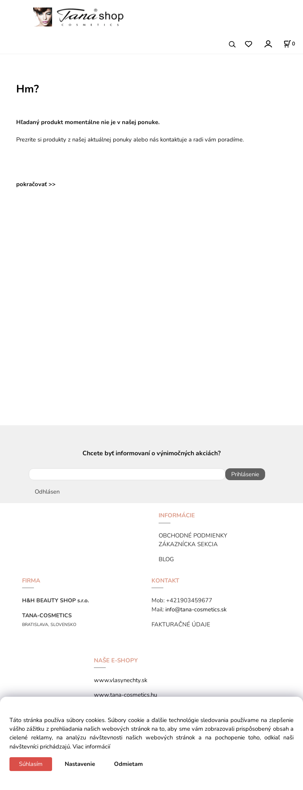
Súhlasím (31, 764)
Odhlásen (47, 492)
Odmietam (128, 764)
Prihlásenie (245, 474)
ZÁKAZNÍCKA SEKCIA (188, 544)
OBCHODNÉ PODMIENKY (193, 535)
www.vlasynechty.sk (120, 680)
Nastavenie (80, 764)
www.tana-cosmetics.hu (125, 695)
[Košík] (289, 43)
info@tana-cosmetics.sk (195, 609)
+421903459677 (189, 600)
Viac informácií (91, 746)
